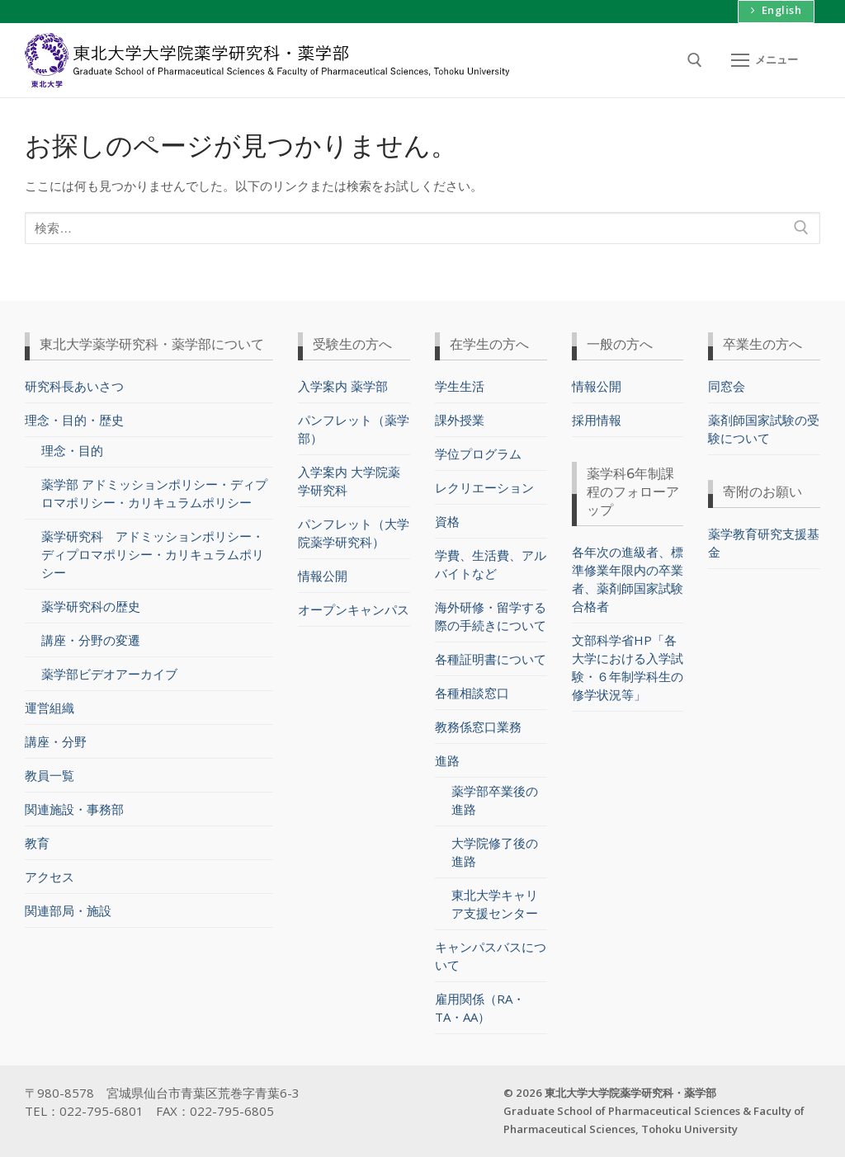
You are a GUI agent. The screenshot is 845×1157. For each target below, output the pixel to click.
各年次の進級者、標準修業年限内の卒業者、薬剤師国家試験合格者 (627, 578)
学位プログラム (478, 452)
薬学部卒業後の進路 (494, 800)
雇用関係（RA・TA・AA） (480, 1007)
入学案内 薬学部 (343, 385)
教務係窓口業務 (478, 725)
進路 (449, 759)
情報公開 (322, 575)
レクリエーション (484, 486)
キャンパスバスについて (490, 955)
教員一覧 (49, 775)
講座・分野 (56, 741)
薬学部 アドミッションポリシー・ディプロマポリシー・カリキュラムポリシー (154, 493)
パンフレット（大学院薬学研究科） (353, 532)
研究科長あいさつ (74, 385)
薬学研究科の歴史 (90, 606)
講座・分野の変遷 (90, 640)
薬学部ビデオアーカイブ (109, 674)
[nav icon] (764, 60)
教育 (37, 843)
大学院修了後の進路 (494, 852)
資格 (447, 520)
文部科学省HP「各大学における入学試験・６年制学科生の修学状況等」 (627, 666)
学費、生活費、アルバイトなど (490, 563)
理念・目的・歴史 (76, 419)
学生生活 (459, 385)
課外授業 (459, 419)
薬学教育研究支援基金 (763, 541)
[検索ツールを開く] (694, 60)
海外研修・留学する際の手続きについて (490, 615)
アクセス (49, 876)
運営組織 (49, 707)
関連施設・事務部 (74, 809)
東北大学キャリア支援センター (494, 904)
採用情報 (596, 419)
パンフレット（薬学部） (353, 428)
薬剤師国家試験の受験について (763, 428)
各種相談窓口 (472, 692)
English (775, 9)
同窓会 (726, 385)
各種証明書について (490, 658)
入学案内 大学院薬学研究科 (349, 480)
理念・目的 (72, 450)
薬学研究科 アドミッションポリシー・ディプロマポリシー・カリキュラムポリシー (152, 554)
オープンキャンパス (353, 608)
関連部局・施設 (68, 910)
